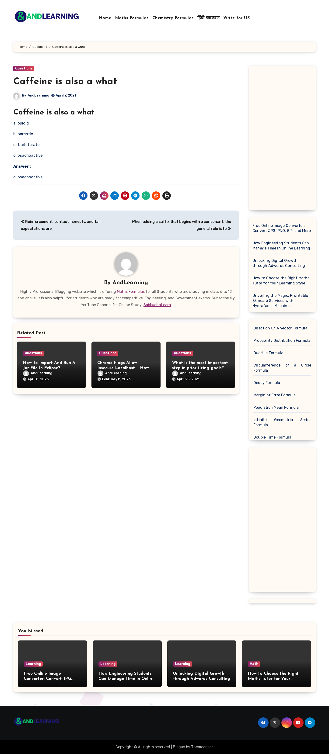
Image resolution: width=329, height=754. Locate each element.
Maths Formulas (132, 18)
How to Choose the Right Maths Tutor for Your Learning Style (280, 280)
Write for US (236, 18)
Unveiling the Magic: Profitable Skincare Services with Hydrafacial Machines (280, 300)
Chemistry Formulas (173, 18)
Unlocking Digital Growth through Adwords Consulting (278, 263)
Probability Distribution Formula (281, 340)
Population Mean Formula (276, 407)
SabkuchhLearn (157, 305)
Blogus (179, 747)
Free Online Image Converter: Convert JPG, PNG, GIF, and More (281, 228)
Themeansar (202, 747)
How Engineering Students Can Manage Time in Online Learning (281, 245)
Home (105, 18)
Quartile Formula (268, 353)
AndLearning (38, 95)
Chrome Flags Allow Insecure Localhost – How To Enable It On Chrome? (123, 368)
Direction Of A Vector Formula (280, 328)
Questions (23, 68)
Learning (33, 664)
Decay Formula (266, 382)
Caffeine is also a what (65, 81)
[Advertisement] (283, 139)
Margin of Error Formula (274, 395)
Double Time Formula (272, 437)
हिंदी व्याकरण (208, 18)
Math (254, 664)
